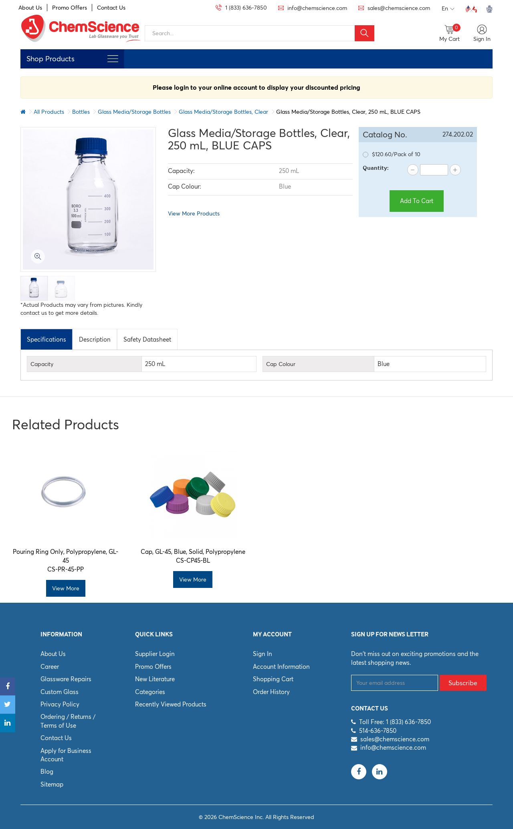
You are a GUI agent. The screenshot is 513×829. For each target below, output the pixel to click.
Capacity (41, 364)
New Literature (155, 679)
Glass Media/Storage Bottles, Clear (223, 111)
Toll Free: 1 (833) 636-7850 (395, 722)
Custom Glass (59, 692)
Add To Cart (416, 201)
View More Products (194, 213)
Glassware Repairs (65, 679)
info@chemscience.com (393, 747)
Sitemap (51, 784)
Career (49, 666)
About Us (30, 7)
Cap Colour (280, 364)
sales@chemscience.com (394, 739)
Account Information (281, 666)
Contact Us (111, 7)
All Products (49, 111)
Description (95, 339)
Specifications (46, 339)
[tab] (46, 339)
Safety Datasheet (147, 339)
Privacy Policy (59, 704)
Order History (271, 692)
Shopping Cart (273, 679)
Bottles (81, 111)
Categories (150, 692)
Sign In (262, 654)
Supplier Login (155, 654)
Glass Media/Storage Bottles (134, 111)
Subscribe (462, 683)
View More (65, 588)
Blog (46, 771)
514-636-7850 (377, 730)
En (448, 9)
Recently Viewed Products (170, 704)
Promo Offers (69, 7)
